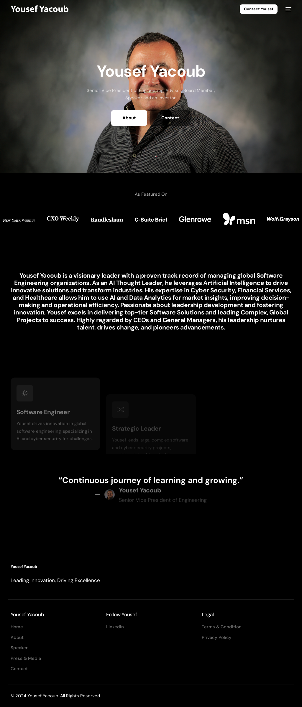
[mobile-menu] (287, 9)
